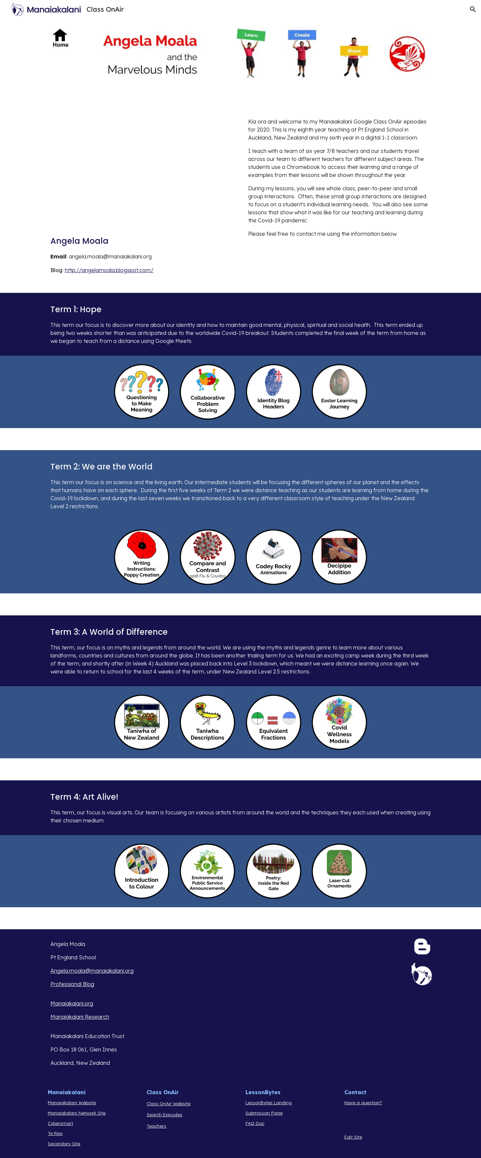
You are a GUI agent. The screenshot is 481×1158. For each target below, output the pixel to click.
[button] (473, 9)
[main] (125, 257)
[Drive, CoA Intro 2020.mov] (125, 172)
